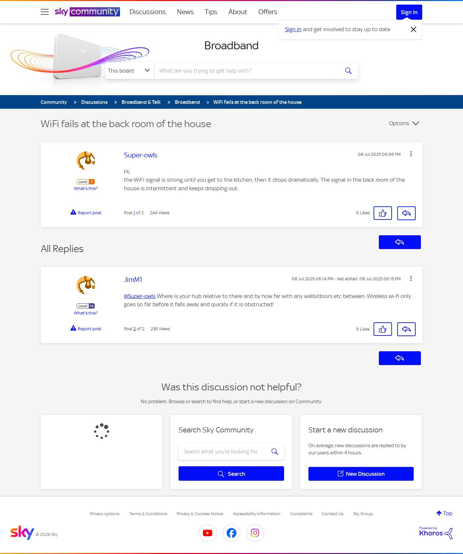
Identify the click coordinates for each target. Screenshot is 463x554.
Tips (211, 12)
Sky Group (363, 513)
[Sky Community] (87, 12)
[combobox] (246, 70)
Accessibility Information (256, 513)
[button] (411, 153)
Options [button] (399, 123)
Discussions (148, 12)
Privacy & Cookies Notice (200, 513)
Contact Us (332, 513)
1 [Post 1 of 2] (134, 212)
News (185, 12)
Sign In (409, 12)
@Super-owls (140, 296)
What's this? (86, 188)
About (238, 12)
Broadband (231, 45)
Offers (267, 12)
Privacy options (104, 513)
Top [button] (447, 513)
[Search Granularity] (129, 70)
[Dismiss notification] (413, 29)
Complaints (301, 513)
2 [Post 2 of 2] (135, 328)
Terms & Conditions (148, 513)
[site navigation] (45, 11)
